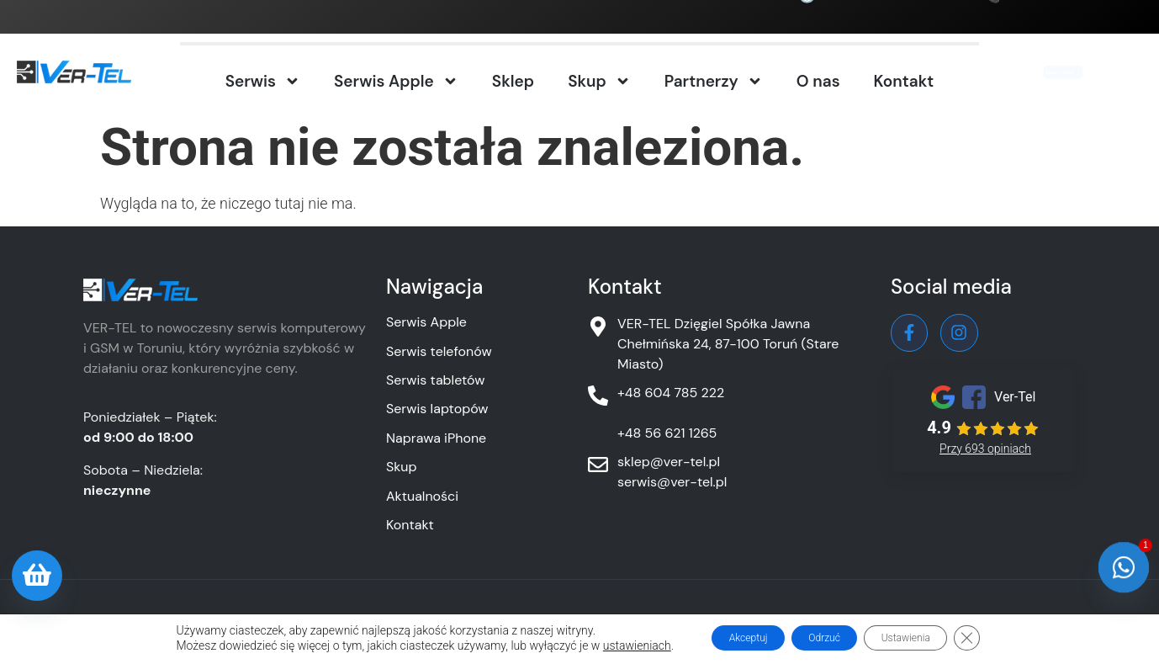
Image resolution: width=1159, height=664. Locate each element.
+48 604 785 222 (1060, 11)
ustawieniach (601, 645)
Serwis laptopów (437, 408)
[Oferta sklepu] (37, 575)
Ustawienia (925, 638)
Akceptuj (723, 638)
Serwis (262, 81)
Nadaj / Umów (1054, 74)
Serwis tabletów (435, 380)
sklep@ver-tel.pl (668, 461)
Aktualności (422, 496)
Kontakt (904, 81)
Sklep (513, 81)
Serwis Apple (396, 81)
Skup (599, 81)
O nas (818, 81)
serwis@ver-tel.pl (672, 482)
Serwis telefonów (439, 351)
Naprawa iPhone (436, 438)
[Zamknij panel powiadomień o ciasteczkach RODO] (1001, 638)
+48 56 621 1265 (667, 433)
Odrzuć (820, 638)
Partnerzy (713, 81)
